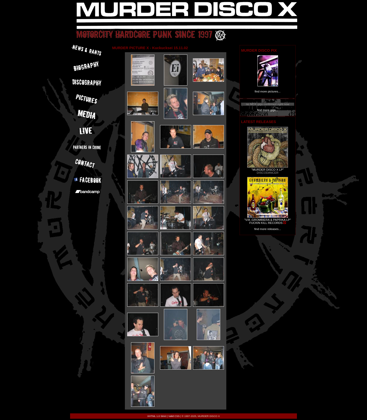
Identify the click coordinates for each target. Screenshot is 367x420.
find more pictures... (267, 91)
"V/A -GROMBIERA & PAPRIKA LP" (267, 219)
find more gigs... (267, 110)
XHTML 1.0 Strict (156, 416)
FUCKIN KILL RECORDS (265, 222)
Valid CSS (174, 416)
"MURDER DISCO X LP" (268, 169)
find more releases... (267, 229)
